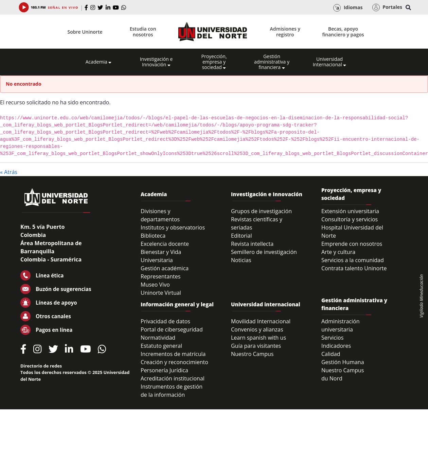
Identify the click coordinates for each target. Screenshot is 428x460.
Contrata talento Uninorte (354, 268)
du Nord (331, 378)
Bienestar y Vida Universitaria (161, 256)
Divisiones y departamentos (160, 215)
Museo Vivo (155, 284)
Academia (99, 62)
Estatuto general (161, 346)
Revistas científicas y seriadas (256, 223)
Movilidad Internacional (260, 321)
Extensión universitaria (350, 211)
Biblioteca (153, 235)
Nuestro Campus (252, 354)
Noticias (241, 260)
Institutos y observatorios (173, 227)
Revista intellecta (252, 244)
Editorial (241, 235)
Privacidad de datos (165, 321)
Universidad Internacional (329, 61)
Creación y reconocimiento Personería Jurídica (174, 366)
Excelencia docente (165, 244)
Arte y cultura (338, 252)
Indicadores (336, 346)
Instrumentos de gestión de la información (171, 390)
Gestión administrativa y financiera (271, 62)
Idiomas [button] (347, 8)
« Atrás (8, 172)
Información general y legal (177, 304)
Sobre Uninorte (85, 32)
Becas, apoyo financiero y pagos (343, 31)
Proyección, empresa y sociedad (214, 62)
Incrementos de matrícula (173, 354)
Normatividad (158, 337)
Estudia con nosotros (143, 31)
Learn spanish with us (258, 337)
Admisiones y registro (285, 31)
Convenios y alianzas (257, 329)
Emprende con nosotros (351, 244)
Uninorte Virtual (161, 292)
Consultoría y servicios (349, 219)
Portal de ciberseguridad (172, 329)
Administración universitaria (340, 325)
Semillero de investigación (264, 252)
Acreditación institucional (172, 378)
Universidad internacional (265, 304)
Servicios (332, 337)
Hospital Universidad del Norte (352, 231)
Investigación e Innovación (156, 61)
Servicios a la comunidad (352, 260)
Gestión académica (165, 268)
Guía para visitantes (256, 346)
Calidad (330, 354)
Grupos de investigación (261, 211)
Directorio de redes (41, 366)
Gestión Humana (342, 362)
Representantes (160, 276)
